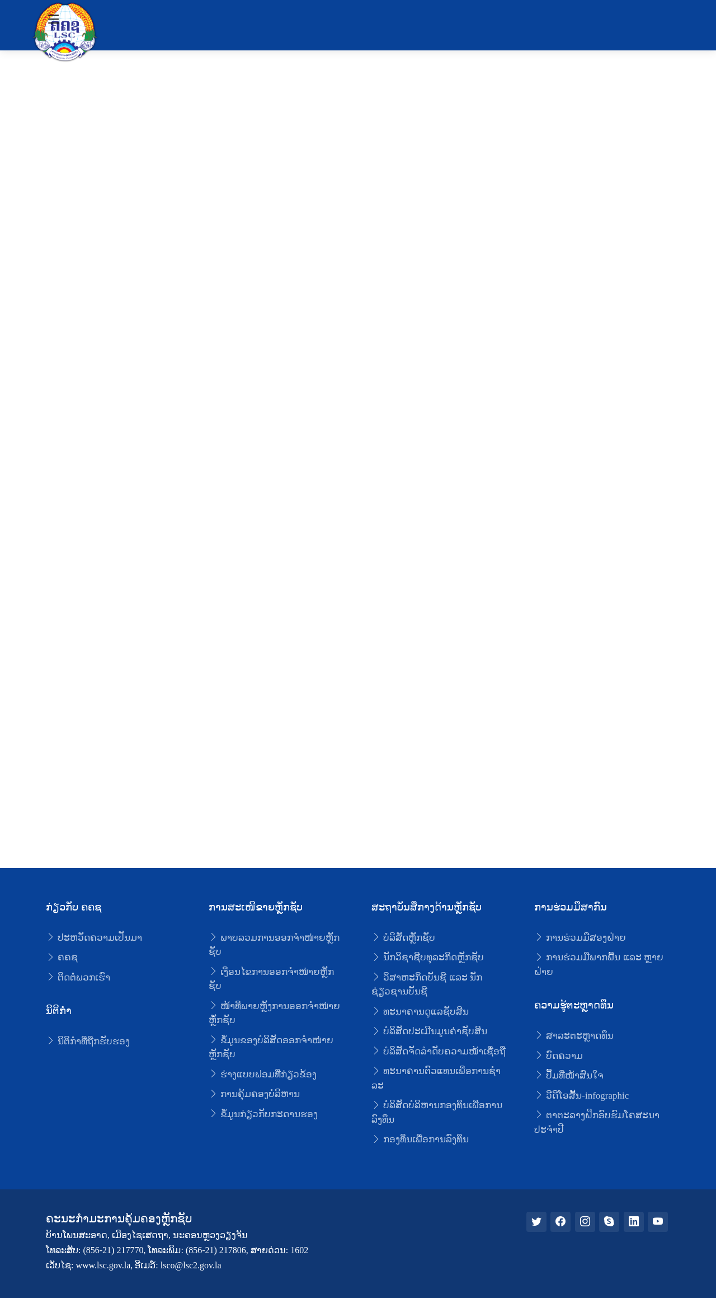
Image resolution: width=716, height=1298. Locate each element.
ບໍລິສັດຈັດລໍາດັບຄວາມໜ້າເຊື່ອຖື (438, 1051)
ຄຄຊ (62, 957)
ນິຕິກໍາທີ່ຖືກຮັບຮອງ (88, 1041)
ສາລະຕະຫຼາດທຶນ (574, 1035)
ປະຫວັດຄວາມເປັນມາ (94, 937)
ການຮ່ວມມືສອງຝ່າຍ (580, 937)
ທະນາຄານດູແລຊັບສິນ (420, 1011)
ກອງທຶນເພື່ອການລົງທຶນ (420, 1139)
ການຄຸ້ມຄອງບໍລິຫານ (254, 1094)
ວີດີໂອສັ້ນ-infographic (581, 1095)
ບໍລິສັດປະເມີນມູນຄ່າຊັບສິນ (429, 1031)
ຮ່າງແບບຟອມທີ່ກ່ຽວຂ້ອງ (263, 1074)
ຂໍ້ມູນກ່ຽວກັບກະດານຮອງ (263, 1114)
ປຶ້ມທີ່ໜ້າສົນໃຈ (569, 1075)
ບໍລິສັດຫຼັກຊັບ (403, 937)
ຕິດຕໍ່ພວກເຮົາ (78, 977)
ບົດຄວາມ (558, 1055)
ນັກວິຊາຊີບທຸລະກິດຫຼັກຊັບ (427, 957)
